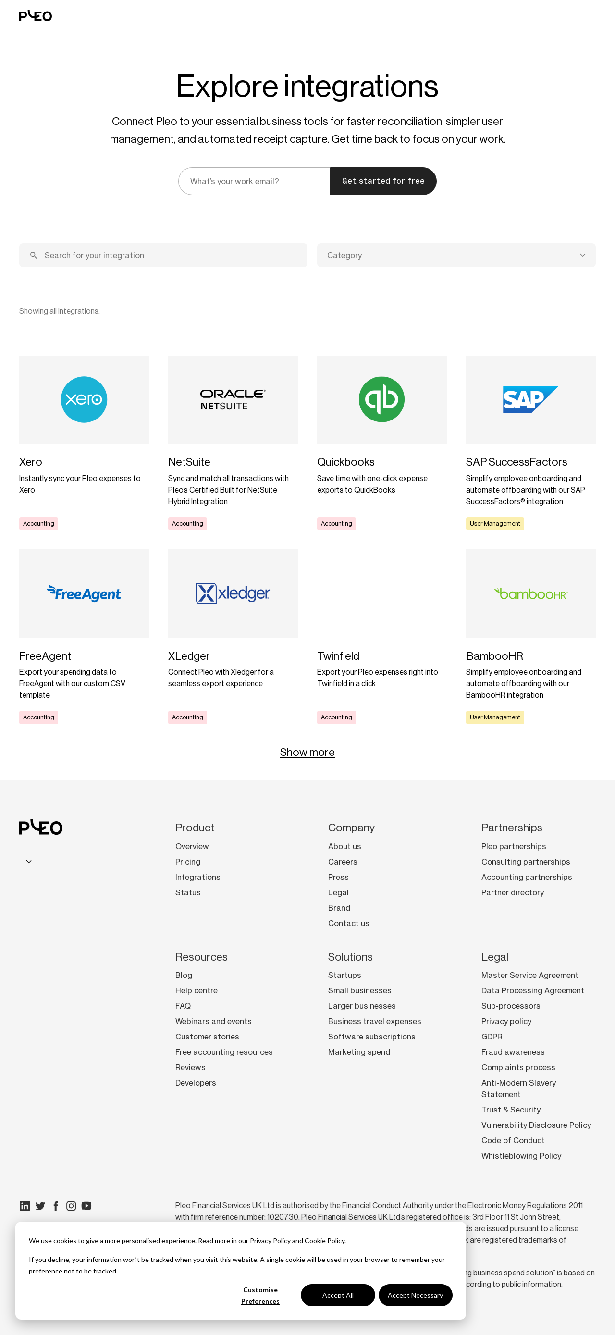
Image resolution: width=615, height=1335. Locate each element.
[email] (254, 181)
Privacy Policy (270, 1240)
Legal (338, 892)
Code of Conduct (513, 1140)
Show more (307, 752)
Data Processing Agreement (532, 990)
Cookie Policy (324, 1240)
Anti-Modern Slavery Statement (518, 1088)
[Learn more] (84, 443)
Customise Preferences (260, 1296)
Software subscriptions (372, 1036)
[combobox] (456, 255)
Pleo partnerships (513, 846)
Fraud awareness (513, 1052)
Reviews (190, 1067)
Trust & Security (511, 1109)
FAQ (183, 1006)
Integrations (198, 877)
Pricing (187, 861)
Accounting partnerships (526, 877)
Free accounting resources (224, 1052)
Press (338, 877)
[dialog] (240, 1271)
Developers (195, 1083)
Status (188, 892)
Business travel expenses (374, 1021)
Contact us (348, 923)
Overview (192, 846)
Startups (344, 975)
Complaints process (518, 1067)
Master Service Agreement (529, 975)
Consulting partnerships (525, 861)
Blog (183, 975)
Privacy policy (506, 1021)
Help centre (196, 990)
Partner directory (512, 892)
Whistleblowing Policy (521, 1156)
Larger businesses (362, 1006)
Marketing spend (359, 1052)
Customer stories (207, 1036)
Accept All (338, 1295)
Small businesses (360, 990)
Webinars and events (213, 1021)
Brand (339, 908)
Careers (342, 861)
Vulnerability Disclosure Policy (536, 1125)
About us (344, 846)
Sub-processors (511, 1006)
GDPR (492, 1036)
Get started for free (383, 180)
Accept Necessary (415, 1295)
